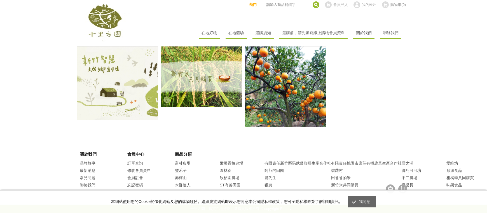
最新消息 (87, 170)
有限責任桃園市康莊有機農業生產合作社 (366, 163)
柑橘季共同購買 (460, 177)
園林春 (225, 170)
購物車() (398, 5)
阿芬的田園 (274, 170)
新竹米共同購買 (345, 185)
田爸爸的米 (341, 177)
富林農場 (183, 163)
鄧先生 (270, 177)
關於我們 (364, 33)
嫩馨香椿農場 (231, 163)
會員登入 (340, 5)
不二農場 (409, 177)
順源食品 (454, 170)
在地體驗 (236, 33)
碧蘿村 (337, 170)
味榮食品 (454, 185)
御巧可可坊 (411, 170)
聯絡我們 (391, 33)
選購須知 (263, 33)
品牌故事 (87, 163)
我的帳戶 (369, 5)
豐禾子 (181, 170)
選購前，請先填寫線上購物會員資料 (313, 33)
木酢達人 (183, 185)
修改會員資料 (139, 170)
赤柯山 (181, 177)
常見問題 (87, 177)
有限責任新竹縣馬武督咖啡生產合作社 (297, 163)
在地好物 (209, 33)
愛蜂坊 (452, 163)
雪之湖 (407, 163)
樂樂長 (407, 185)
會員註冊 (135, 177)
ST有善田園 (230, 185)
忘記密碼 (135, 185)
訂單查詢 (135, 163)
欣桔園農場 (229, 177)
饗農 (268, 185)
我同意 (364, 202)
